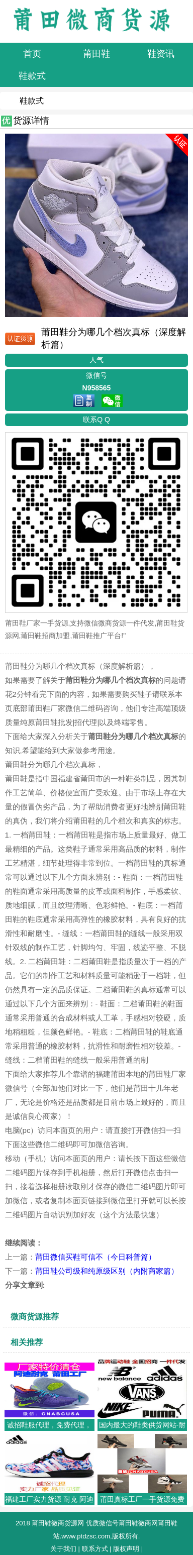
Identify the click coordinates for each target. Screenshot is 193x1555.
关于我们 (63, 1548)
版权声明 (126, 1548)
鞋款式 (32, 100)
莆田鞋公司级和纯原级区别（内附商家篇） (106, 1271)
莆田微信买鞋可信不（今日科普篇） (95, 1257)
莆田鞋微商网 (138, 1523)
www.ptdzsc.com (85, 1536)
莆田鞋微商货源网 (58, 1523)
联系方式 (95, 1548)
